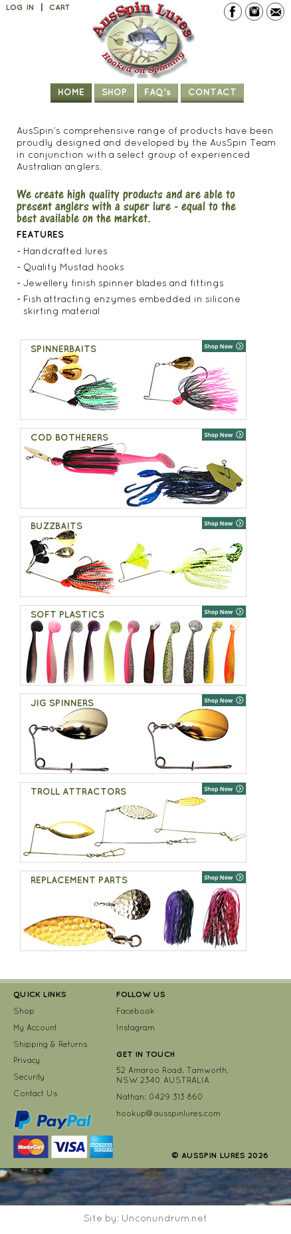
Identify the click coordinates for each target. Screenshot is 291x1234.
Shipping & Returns (50, 1044)
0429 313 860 (176, 1096)
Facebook (135, 1010)
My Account (35, 1027)
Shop (114, 92)
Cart (59, 7)
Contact (212, 92)
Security (29, 1076)
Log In (20, 7)
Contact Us (35, 1093)
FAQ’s (157, 92)
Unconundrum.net (164, 1218)
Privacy (26, 1060)
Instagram (135, 1027)
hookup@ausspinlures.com (168, 1113)
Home (71, 92)
